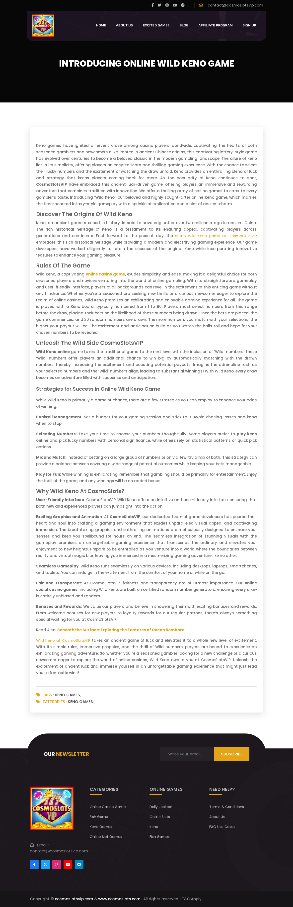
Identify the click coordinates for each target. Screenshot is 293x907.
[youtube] (175, 5)
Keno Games (67, 695)
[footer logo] (51, 808)
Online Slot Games (106, 836)
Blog (183, 25)
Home (101, 25)
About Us (124, 25)
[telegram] (183, 5)
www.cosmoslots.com (119, 899)
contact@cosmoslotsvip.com (235, 5)
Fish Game (99, 816)
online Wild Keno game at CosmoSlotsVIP (216, 235)
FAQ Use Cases (222, 826)
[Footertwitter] (45, 864)
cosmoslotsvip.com (74, 899)
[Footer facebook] (34, 864)
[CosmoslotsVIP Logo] (43, 25)
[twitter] (159, 5)
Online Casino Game (108, 806)
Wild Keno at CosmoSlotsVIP (63, 640)
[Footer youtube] (68, 864)
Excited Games (156, 25)
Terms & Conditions (226, 806)
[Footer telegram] (79, 864)
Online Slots (159, 816)
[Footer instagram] (56, 864)
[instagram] (167, 5)
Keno (153, 826)
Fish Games (159, 836)
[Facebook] (152, 5)
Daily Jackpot (161, 806)
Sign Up (249, 25)
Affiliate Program (216, 25)
